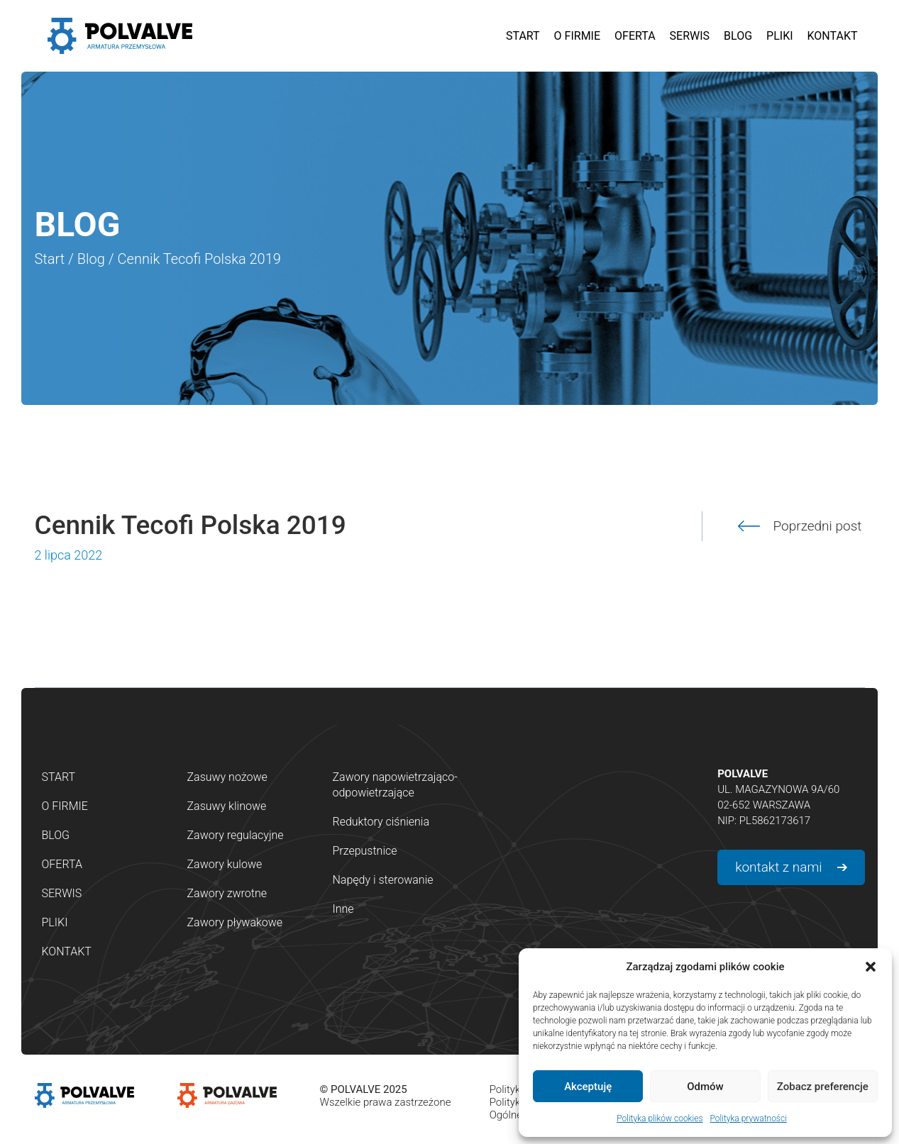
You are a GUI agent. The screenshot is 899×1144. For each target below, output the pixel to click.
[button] (871, 967)
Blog (91, 258)
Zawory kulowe (225, 864)
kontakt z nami (778, 867)
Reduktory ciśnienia (381, 821)
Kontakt (67, 951)
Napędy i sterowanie (383, 880)
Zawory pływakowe (235, 922)
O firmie (65, 806)
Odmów (705, 1086)
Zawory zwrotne (227, 893)
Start (50, 258)
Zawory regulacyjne (235, 835)
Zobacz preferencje (822, 1086)
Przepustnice (365, 850)
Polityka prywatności (748, 1118)
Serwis (62, 893)
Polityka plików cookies (659, 1118)
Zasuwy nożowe (227, 777)
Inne (343, 909)
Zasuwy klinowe (227, 806)
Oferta (62, 864)
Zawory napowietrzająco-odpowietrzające (395, 784)
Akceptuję (588, 1086)
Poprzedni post (817, 526)
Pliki (55, 922)
